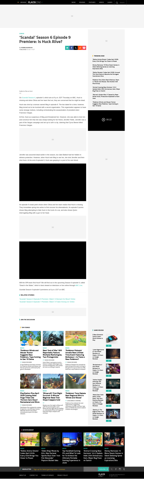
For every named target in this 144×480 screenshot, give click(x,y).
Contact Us (34, 476)
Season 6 (28, 98)
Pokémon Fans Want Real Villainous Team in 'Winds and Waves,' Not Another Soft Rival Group (106, 82)
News (74, 3)
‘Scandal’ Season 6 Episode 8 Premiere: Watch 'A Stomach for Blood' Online (47, 300)
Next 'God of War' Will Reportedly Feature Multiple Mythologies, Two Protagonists (52, 354)
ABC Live (78, 286)
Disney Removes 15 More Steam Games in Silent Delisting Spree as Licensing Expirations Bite (106, 68)
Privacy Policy (62, 476)
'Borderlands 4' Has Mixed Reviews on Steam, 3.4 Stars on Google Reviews (98, 371)
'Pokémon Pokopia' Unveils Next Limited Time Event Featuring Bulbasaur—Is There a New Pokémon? (75, 355)
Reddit (80, 49)
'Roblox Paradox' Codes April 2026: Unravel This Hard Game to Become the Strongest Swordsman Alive (106, 75)
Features (92, 3)
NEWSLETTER (26, 470)
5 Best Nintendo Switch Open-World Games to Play (98, 341)
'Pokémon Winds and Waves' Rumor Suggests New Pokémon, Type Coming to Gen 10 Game (105, 105)
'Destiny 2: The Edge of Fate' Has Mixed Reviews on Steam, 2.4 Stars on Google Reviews (98, 416)
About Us (22, 476)
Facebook (71, 49)
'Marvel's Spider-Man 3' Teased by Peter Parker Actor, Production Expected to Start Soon (106, 97)
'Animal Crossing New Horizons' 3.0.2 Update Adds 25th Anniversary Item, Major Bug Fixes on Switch (106, 90)
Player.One (42, 2)
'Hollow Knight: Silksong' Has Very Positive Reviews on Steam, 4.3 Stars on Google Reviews (98, 386)
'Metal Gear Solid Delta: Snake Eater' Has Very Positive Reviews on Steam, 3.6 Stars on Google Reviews (98, 401)
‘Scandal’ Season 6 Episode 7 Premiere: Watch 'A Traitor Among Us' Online (46, 303)
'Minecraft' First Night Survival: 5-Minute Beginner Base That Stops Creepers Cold (52, 397)
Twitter (76, 49)
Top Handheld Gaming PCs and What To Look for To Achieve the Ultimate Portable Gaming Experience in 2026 (71, 458)
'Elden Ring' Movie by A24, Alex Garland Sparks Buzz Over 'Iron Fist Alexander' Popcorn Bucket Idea (50, 456)
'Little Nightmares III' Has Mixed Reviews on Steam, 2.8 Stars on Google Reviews (98, 356)
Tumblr (124, 470)
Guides (110, 3)
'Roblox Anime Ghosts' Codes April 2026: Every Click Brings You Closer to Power (105, 61)
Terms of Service (47, 476)
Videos (101, 3)
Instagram (120, 470)
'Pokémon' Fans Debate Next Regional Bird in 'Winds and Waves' (75, 396)
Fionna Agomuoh (27, 48)
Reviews (82, 3)
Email (67, 49)
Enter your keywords (117, 3)
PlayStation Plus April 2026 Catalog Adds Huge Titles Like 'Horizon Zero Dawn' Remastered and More (29, 398)
